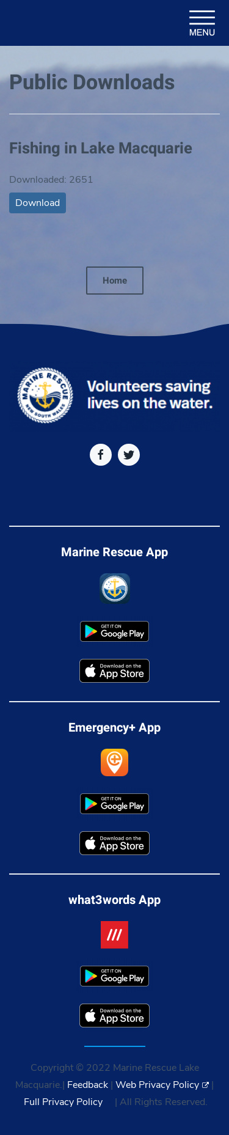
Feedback (87, 1085)
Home (115, 280)
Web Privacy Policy (162, 1085)
